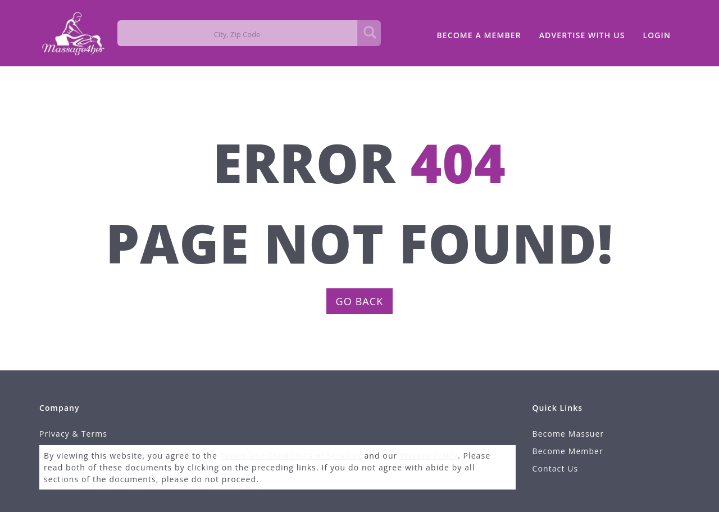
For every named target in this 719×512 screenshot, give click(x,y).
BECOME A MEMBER (478, 35)
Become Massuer (568, 433)
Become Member (568, 451)
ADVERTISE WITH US (582, 35)
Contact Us (556, 468)
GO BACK (360, 301)
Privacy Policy (429, 455)
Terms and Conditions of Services (291, 455)
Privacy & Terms (73, 433)
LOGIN (657, 35)
